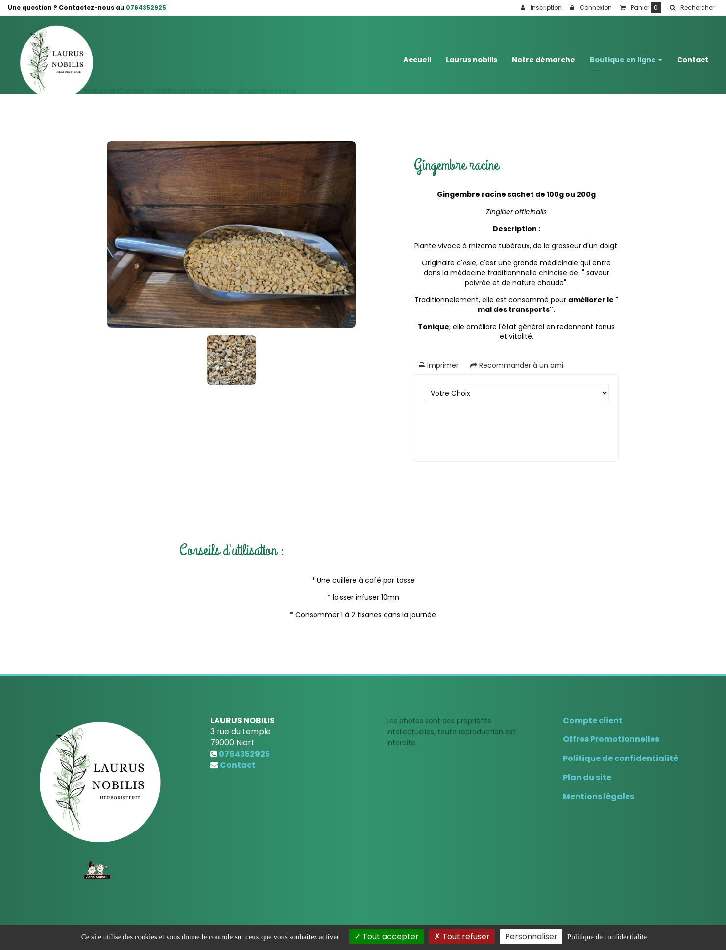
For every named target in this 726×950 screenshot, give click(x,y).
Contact (692, 55)
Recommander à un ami (516, 365)
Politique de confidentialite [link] (607, 937)
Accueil (417, 55)
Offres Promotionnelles (611, 739)
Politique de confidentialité (620, 758)
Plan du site (587, 777)
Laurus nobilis (471, 55)
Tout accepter (386, 936)
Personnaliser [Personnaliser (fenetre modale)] (531, 936)
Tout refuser (462, 936)
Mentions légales (598, 796)
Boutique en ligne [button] (626, 55)
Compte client (593, 720)
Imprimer (439, 365)
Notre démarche (543, 55)
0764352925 (146, 7)
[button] (691, 8)
